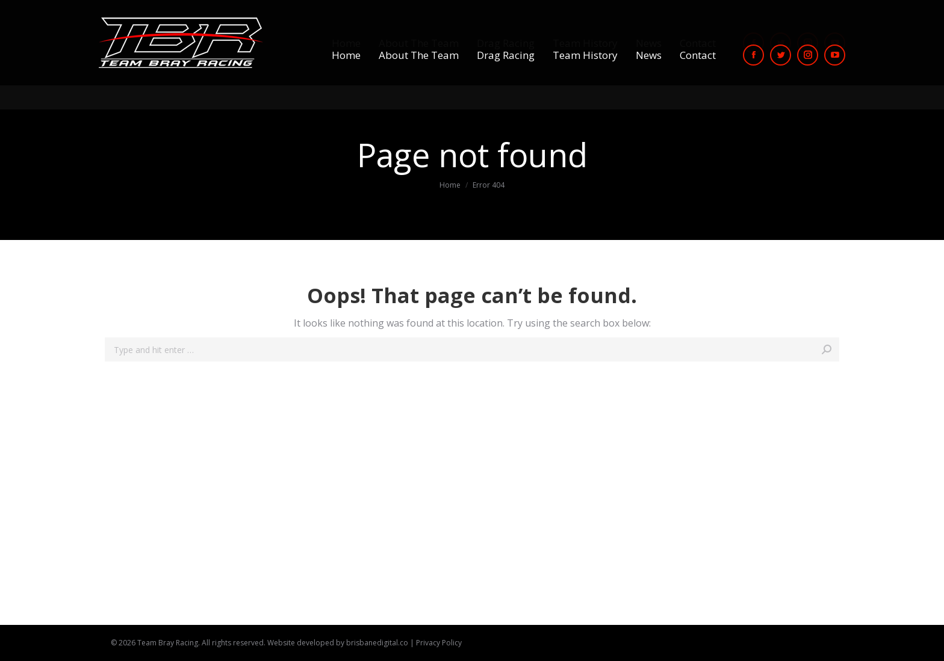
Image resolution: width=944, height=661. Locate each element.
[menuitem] (346, 54)
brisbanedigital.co (377, 643)
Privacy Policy (439, 643)
